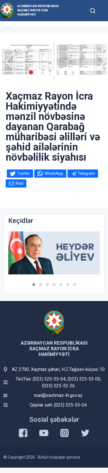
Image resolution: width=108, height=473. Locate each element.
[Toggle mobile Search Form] (92, 10)
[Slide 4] (54, 72)
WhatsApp (54, 173)
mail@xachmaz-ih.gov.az (58, 395)
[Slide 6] (69, 72)
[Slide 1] (31, 72)
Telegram (86, 173)
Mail (19, 183)
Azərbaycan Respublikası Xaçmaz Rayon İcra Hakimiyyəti (38, 10)
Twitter (23, 173)
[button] (33, 284)
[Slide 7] (77, 72)
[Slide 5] (62, 72)
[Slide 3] (46, 72)
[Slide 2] (39, 72)
